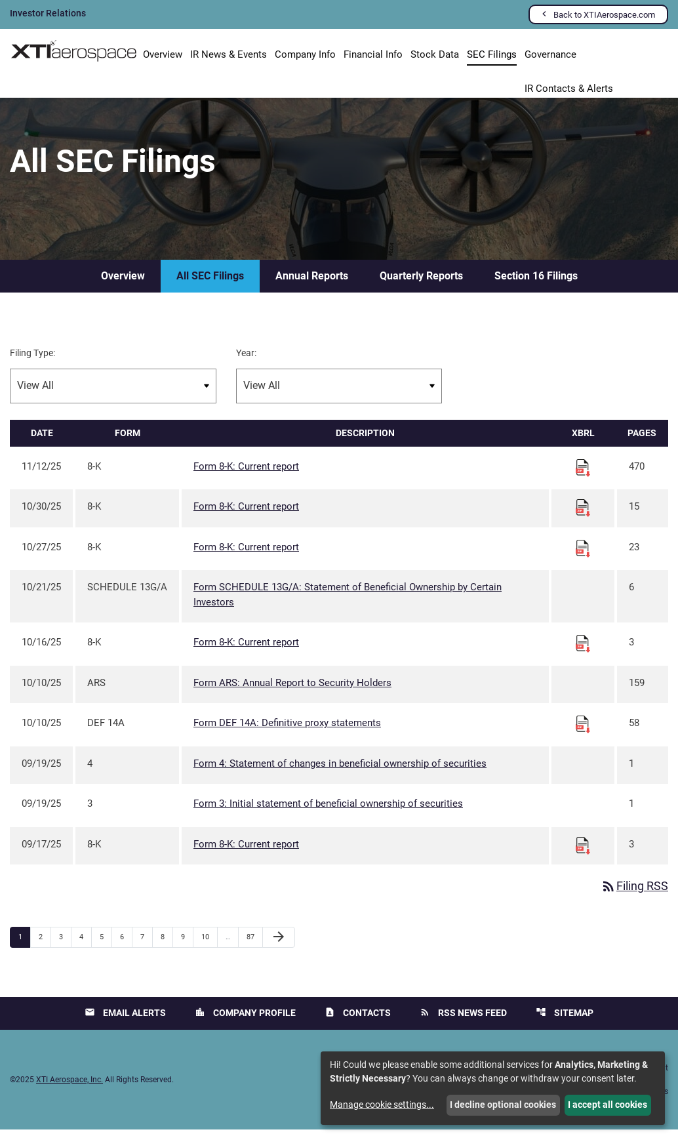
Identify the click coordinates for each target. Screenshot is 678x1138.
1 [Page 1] (24, 945)
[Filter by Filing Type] (113, 393)
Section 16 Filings (536, 283)
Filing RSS (634, 895)
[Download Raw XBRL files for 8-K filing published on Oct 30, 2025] (583, 515)
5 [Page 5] (105, 945)
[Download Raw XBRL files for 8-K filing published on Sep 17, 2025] (583, 853)
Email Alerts (125, 1020)
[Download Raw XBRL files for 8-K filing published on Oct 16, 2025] (583, 651)
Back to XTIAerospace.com (604, 15)
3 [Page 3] (64, 945)
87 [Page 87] (254, 945)
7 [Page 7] (146, 945)
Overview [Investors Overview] (162, 54)
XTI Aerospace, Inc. (69, 1088)
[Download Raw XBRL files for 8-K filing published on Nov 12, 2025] (583, 475)
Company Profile (245, 1020)
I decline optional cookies (503, 1104)
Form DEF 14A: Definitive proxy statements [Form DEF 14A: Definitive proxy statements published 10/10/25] (287, 731)
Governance (550, 54)
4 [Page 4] (85, 945)
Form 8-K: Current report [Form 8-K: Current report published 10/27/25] (246, 555)
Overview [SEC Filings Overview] (123, 283)
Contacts (358, 1020)
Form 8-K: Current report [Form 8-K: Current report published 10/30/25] (246, 515)
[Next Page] (278, 945)
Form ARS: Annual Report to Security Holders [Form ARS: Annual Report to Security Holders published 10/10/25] (292, 691)
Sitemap (564, 1020)
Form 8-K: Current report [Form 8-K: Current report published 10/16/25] (246, 651)
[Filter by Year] (339, 393)
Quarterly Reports (421, 283)
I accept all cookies (607, 1104)
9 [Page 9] (186, 945)
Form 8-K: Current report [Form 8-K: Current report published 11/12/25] (246, 474)
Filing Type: (32, 361)
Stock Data (434, 54)
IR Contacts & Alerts (569, 89)
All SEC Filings (210, 283)
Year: (246, 361)
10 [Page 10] (209, 945)
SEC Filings (492, 54)
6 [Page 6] (125, 945)
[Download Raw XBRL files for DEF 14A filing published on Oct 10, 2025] (583, 732)
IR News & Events (228, 54)
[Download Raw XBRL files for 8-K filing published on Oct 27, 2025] (583, 555)
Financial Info (373, 54)
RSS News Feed (463, 1020)
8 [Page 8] (166, 945)
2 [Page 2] (44, 945)
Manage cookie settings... (382, 1104)
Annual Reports (311, 283)
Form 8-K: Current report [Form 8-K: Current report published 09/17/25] (246, 852)
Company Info (305, 54)
